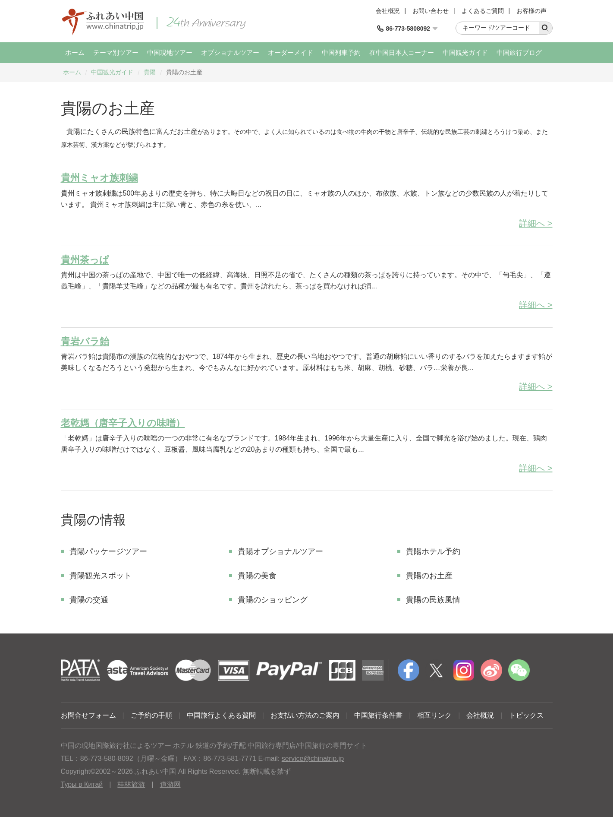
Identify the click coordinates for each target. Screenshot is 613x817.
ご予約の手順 (151, 715)
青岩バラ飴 (85, 341)
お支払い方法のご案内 (305, 715)
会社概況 (388, 10)
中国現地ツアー (169, 52)
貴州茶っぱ (85, 259)
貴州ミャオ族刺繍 (99, 177)
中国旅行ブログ (519, 52)
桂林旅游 (131, 784)
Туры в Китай (82, 784)
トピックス (526, 715)
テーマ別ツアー (115, 52)
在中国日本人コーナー (401, 52)
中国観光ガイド (465, 52)
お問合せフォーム (88, 715)
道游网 (170, 784)
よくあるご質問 (483, 10)
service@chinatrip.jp (313, 758)
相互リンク (434, 715)
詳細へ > (535, 223)
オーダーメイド (290, 52)
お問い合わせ (430, 10)
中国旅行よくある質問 (221, 715)
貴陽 (150, 72)
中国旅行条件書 (378, 715)
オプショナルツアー (230, 52)
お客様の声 (531, 10)
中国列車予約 (341, 52)
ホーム (75, 52)
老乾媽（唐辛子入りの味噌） (123, 423)
